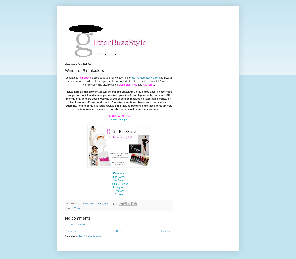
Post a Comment (78, 224)
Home (119, 231)
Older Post (166, 231)
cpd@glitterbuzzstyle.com (145, 77)
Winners (77, 208)
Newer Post (72, 231)
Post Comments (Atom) (90, 236)
